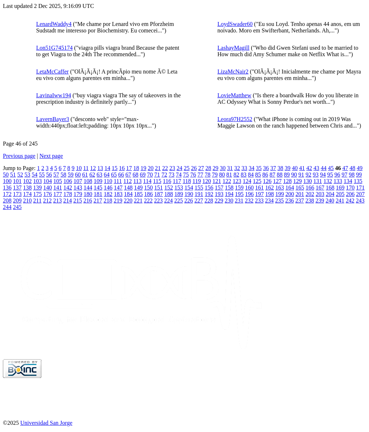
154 (188, 187)
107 (78, 181)
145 (98, 187)
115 (157, 181)
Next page (51, 156)
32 (237, 168)
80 (222, 175)
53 (27, 175)
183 (118, 194)
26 (194, 168)
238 (309, 200)
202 (310, 194)
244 (7, 207)
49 (360, 168)
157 (219, 187)
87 (272, 175)
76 (193, 175)
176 (47, 194)
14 (107, 168)
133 (337, 181)
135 (358, 181)
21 (158, 168)
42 (309, 168)
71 (157, 175)
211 (37, 200)
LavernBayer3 (52, 119)
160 (249, 187)
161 (259, 187)
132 (327, 181)
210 (27, 200)
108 (88, 181)
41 (302, 168)
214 (67, 200)
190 (188, 194)
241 (339, 200)
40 (295, 168)
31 (230, 168)
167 (320, 187)
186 (148, 194)
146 (108, 187)
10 (79, 168)
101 (17, 181)
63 (99, 175)
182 (108, 194)
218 (107, 200)
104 (47, 181)
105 (57, 181)
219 (118, 200)
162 (269, 187)
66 (121, 175)
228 (208, 200)
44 (323, 168)
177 (57, 194)
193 (219, 194)
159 (239, 187)
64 (107, 175)
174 (27, 194)
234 (269, 200)
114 (147, 181)
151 (158, 187)
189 (178, 194)
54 (34, 175)
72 (164, 175)
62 (92, 175)
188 (168, 194)
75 (186, 175)
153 (178, 187)
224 (168, 200)
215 (77, 200)
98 (352, 175)
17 (129, 168)
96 (337, 175)
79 (215, 175)
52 (20, 175)
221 (138, 200)
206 (350, 194)
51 (13, 175)
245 (17, 207)
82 (236, 175)
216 (87, 200)
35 (259, 168)
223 (158, 200)
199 (279, 194)
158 (229, 187)
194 (229, 194)
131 (317, 181)
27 (201, 168)
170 (350, 187)
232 (249, 200)
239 (319, 200)
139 (37, 187)
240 (329, 200)
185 (138, 194)
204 (330, 194)
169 (340, 187)
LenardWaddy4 (53, 24)
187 (158, 194)
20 (151, 168)
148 (128, 187)
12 (93, 168)
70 (150, 175)
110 (108, 181)
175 (37, 194)
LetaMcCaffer (52, 71)
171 (360, 187)
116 (167, 181)
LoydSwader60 (235, 24)
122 (226, 181)
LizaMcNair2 (232, 71)
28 (208, 168)
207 (360, 194)
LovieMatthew (234, 95)
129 (297, 181)
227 (198, 200)
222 (148, 200)
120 (206, 181)
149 (138, 187)
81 (229, 175)
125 (257, 181)
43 (316, 168)
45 (331, 168)
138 (27, 187)
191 (199, 194)
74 (179, 175)
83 (243, 175)
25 (187, 168)
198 (269, 194)
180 (88, 194)
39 (287, 168)
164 (289, 187)
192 (209, 194)
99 (359, 175)
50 (6, 175)
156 (209, 187)
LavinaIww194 (53, 95)
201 (299, 194)
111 (118, 181)
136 (7, 187)
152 (168, 187)
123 (236, 181)
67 (128, 175)
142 (67, 187)
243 (360, 200)
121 (216, 181)
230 (228, 200)
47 (345, 168)
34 (251, 168)
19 (143, 168)
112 (127, 181)
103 (37, 181)
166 (310, 187)
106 (67, 181)
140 (47, 187)
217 (97, 200)
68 (135, 175)
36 (266, 168)
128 (287, 181)
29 (215, 168)
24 (179, 168)
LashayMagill (233, 48)
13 (100, 168)
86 (265, 175)
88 (280, 175)
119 (196, 181)
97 (344, 175)
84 (251, 175)
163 (279, 187)
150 (148, 187)
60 (78, 175)
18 (136, 168)
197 (259, 194)
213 (57, 200)
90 (294, 175)
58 (63, 175)
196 (249, 194)
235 (279, 200)
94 (323, 175)
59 (71, 175)
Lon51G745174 (54, 48)
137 (17, 187)
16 (122, 168)
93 (316, 175)
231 (239, 200)
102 (27, 181)
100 (7, 181)
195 (239, 194)
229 (218, 200)
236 (289, 200)
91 (301, 175)
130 (307, 181)
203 (320, 194)
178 (67, 194)
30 (223, 168)
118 (187, 181)
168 (330, 187)
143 (78, 187)
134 (347, 181)
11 (86, 168)
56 (49, 175)
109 (98, 181)
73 (171, 175)
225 (178, 200)
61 (85, 175)
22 (165, 168)
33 (244, 168)
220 (128, 200)
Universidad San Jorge (46, 423)
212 (47, 200)
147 (118, 187)
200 (289, 194)
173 (17, 194)
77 (200, 175)
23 (172, 168)
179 (78, 194)
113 (137, 181)
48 (352, 168)
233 (259, 200)
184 (128, 194)
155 (199, 187)
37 (273, 168)
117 (177, 181)
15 (114, 168)
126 (267, 181)
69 (143, 175)
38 (280, 168)
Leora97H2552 (234, 119)
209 (17, 200)
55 (42, 175)
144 (88, 187)
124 (247, 181)
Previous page (19, 156)
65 (114, 175)
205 (340, 194)
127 (277, 181)
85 (258, 175)
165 (299, 187)
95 (330, 175)
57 (56, 175)
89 (287, 175)
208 (7, 200)
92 (308, 175)
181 (98, 194)
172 (7, 194)
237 (299, 200)
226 (188, 200)
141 (57, 187)
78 (207, 175)
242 (350, 200)
